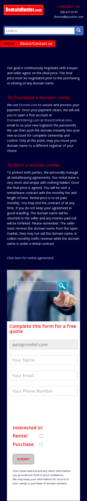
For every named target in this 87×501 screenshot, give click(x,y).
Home (8, 43)
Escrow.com (28, 105)
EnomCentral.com (58, 120)
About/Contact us (36, 43)
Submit (23, 459)
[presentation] (44, 411)
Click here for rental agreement (30, 258)
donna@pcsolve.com (69, 17)
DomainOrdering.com (23, 120)
